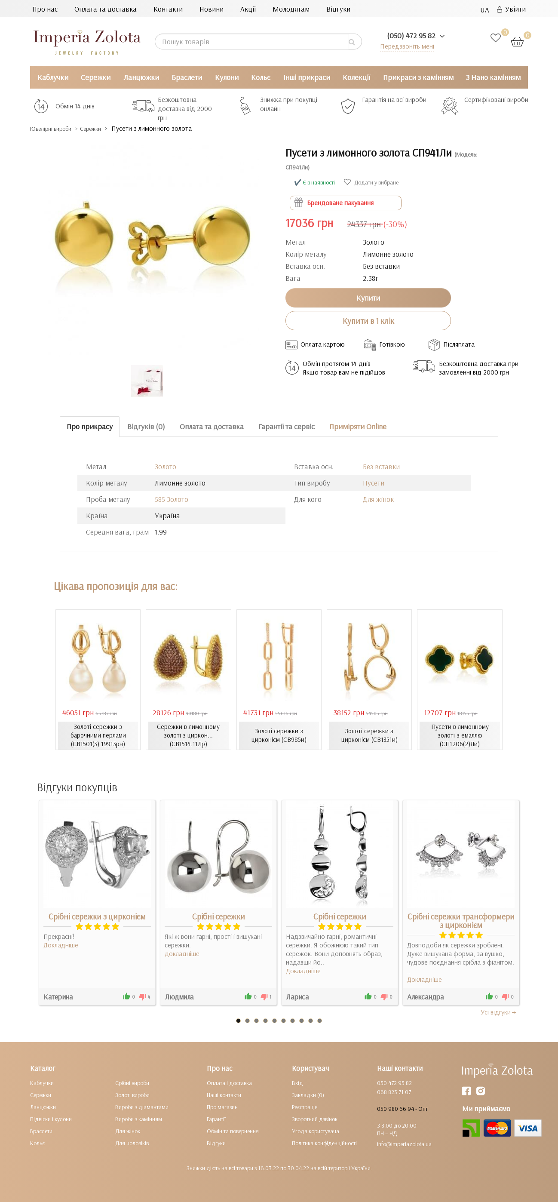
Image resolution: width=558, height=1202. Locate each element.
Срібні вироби (132, 1083)
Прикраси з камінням (418, 77)
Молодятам (291, 8)
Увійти (511, 8)
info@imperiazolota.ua (404, 1144)
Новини (211, 8)
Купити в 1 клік (368, 320)
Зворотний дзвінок (314, 1119)
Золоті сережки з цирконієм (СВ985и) (278, 735)
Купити (368, 297)
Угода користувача (315, 1131)
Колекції (356, 77)
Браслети (187, 77)
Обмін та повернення (233, 1131)
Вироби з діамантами (142, 1107)
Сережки (95, 77)
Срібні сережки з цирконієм (97, 916)
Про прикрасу (90, 426)
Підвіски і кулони (51, 1119)
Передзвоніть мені (404, 45)
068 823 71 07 (394, 1092)
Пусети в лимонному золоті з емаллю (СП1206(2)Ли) (460, 735)
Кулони (227, 77)
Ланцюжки (141, 77)
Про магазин (222, 1107)
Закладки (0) (308, 1095)
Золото (165, 466)
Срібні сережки (218, 916)
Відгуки (338, 8)
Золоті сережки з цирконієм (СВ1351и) (369, 735)
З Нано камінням (493, 77)
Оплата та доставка (105, 8)
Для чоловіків (132, 1143)
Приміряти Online (357, 426)
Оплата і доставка (229, 1083)
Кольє (260, 77)
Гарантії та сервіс (286, 426)
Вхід (297, 1083)
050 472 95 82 (394, 1083)
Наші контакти (224, 1095)
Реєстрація (305, 1107)
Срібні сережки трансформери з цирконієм (461, 920)
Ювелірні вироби (57, 128)
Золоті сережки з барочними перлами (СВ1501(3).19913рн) (98, 735)
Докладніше (60, 945)
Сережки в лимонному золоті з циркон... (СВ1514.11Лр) (188, 735)
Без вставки (381, 466)
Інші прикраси (306, 77)
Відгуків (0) (146, 426)
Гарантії (216, 1119)
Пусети (373, 482)
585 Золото (171, 499)
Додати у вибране (371, 182)
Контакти (168, 8)
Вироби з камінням (138, 1119)
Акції (248, 8)
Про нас (45, 8)
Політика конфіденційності (324, 1143)
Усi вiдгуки (499, 1012)
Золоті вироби (132, 1095)
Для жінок (378, 499)
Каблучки (52, 77)
